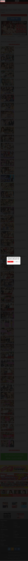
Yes (10, 266)
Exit (17, 266)
